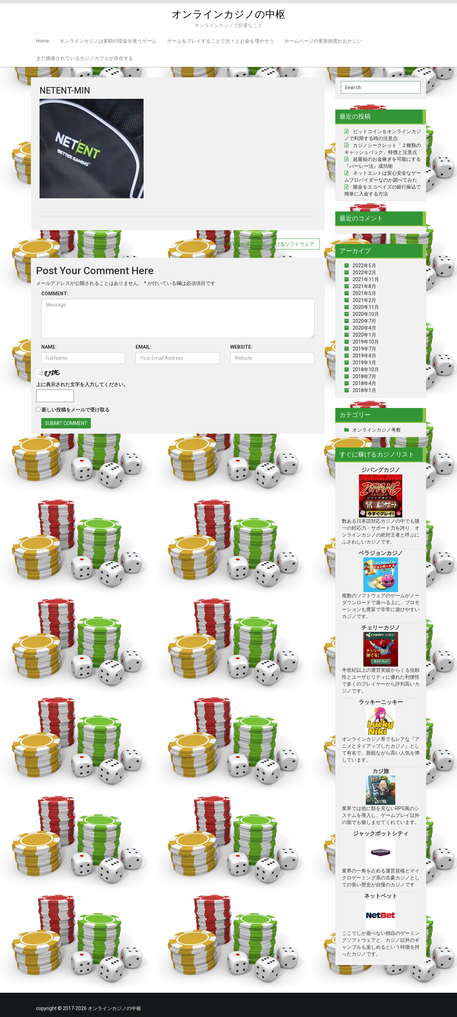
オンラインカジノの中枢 (228, 14)
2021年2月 (364, 300)
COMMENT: (54, 293)
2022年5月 (364, 265)
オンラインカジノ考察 (376, 430)
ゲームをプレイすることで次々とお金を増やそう (220, 41)
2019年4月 (364, 355)
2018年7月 (364, 376)
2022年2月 (364, 272)
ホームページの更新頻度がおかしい (323, 41)
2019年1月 (364, 362)
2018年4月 (364, 383)
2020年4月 (364, 328)
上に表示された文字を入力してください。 (82, 384)
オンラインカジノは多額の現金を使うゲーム (108, 41)
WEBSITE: (241, 347)
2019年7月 (364, 348)
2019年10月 (366, 342)
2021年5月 (364, 293)
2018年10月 (366, 369)
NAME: (49, 347)
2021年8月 (364, 286)
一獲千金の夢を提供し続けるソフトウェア (268, 244)
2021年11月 (366, 279)
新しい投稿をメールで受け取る (76, 409)
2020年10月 (366, 314)
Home (42, 41)
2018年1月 (364, 390)
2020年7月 (364, 321)
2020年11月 (366, 307)
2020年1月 (364, 335)
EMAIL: (144, 347)
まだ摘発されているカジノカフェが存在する (84, 58)
